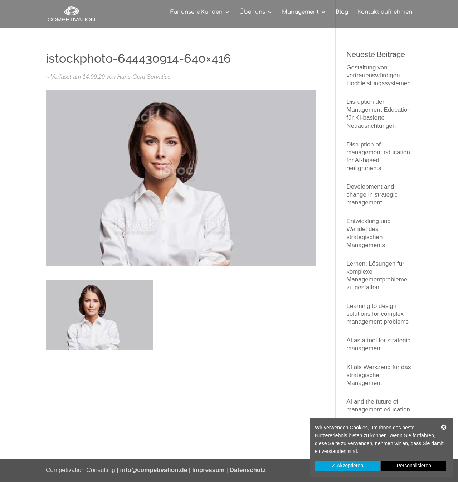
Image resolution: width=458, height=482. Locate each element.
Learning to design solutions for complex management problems (377, 314)
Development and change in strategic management (372, 194)
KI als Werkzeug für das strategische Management (378, 375)
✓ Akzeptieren (347, 465)
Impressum (208, 470)
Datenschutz (248, 470)
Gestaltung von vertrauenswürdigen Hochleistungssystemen (378, 75)
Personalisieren (413, 465)
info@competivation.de (153, 470)
